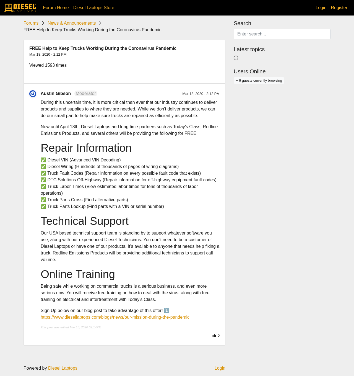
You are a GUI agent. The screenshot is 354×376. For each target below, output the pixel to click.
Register (339, 7)
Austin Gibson (56, 93)
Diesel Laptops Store (93, 7)
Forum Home (56, 7)
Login (321, 7)
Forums (31, 23)
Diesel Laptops (62, 368)
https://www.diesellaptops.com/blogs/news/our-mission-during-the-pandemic (115, 317)
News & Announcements (72, 23)
